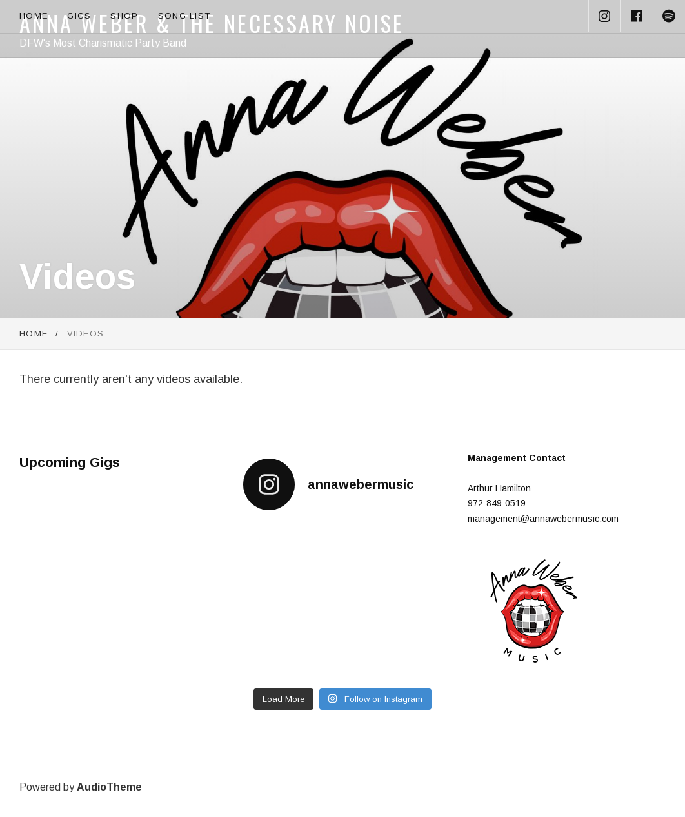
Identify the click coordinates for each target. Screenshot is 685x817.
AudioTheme (109, 786)
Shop (124, 16)
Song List (184, 16)
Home (33, 16)
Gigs (79, 16)
